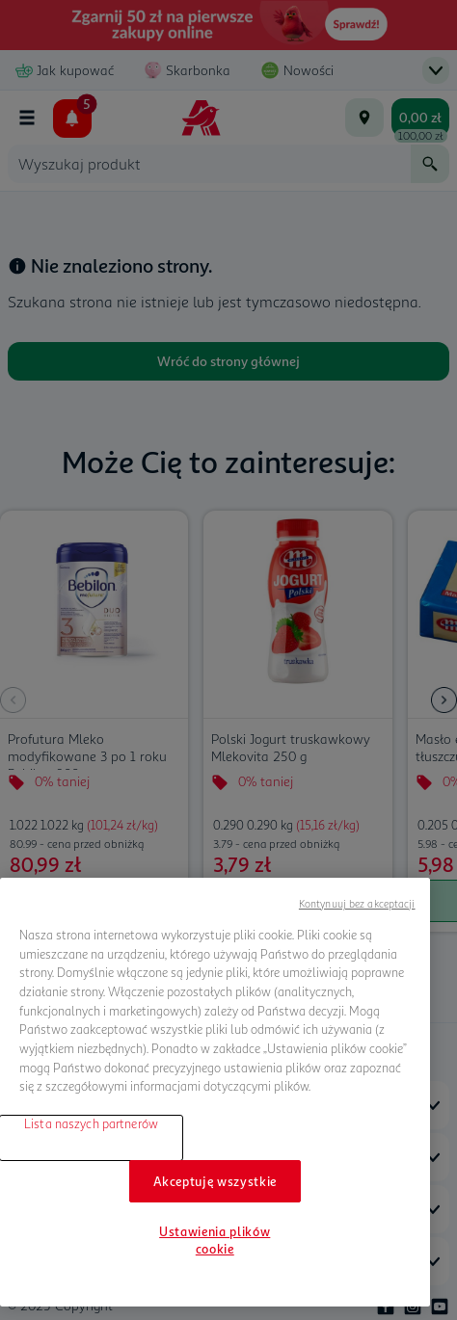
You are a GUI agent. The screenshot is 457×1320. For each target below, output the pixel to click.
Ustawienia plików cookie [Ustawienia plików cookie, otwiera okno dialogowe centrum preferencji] (214, 1240)
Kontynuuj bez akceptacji (357, 903)
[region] (215, 1092)
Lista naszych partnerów (91, 1123)
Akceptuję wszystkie (215, 1181)
